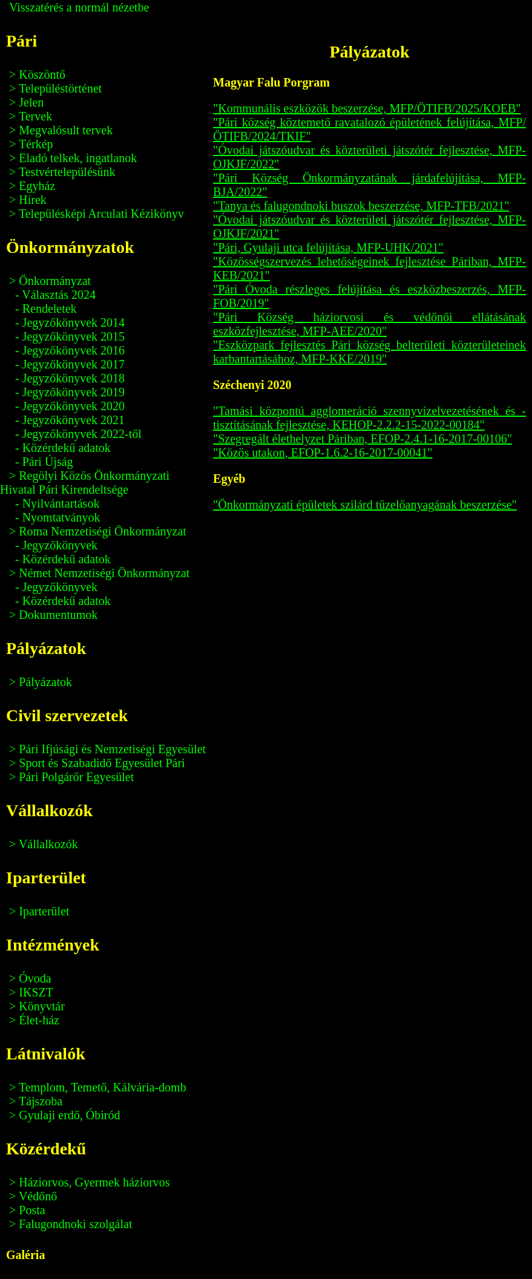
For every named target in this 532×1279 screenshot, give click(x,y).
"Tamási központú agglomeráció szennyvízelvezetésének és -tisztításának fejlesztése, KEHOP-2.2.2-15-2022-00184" (369, 417)
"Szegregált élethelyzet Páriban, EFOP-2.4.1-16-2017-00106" (362, 438)
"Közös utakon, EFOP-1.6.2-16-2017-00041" (322, 452)
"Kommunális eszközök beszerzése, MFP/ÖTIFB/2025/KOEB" (367, 108)
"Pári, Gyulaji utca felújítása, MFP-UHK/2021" (328, 247)
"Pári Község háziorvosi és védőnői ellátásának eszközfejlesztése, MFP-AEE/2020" (369, 324)
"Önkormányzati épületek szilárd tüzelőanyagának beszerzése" (365, 504)
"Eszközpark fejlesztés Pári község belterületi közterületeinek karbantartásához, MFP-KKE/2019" (369, 351)
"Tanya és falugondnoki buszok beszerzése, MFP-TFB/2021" (361, 205)
